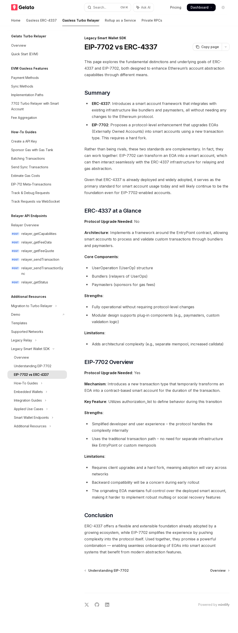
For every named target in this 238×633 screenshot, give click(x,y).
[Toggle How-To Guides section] (37, 383)
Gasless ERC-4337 (41, 22)
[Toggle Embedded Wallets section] (37, 392)
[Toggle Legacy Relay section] (37, 340)
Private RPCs (152, 22)
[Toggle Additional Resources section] (37, 426)
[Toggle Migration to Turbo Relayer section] (37, 306)
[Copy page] (207, 47)
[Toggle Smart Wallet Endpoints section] (37, 417)
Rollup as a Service (120, 22)
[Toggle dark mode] (223, 7)
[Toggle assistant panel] (143, 7)
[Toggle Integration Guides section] (37, 400)
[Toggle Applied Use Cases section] (37, 409)
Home (15, 22)
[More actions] (226, 47)
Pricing (175, 7)
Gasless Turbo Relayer (80, 22)
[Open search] (107, 7)
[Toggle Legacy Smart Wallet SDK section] (37, 349)
